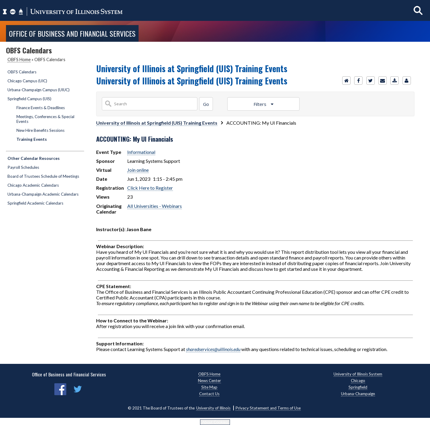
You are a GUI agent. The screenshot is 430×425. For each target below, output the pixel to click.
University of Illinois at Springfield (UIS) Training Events (156, 123)
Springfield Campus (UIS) (29, 98)
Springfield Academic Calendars (35, 203)
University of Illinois (213, 408)
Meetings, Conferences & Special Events (45, 119)
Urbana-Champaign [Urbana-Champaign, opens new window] (358, 393)
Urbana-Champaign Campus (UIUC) (38, 89)
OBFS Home (19, 59)
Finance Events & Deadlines (40, 107)
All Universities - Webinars (154, 206)
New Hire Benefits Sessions (40, 130)
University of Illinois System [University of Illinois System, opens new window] (358, 374)
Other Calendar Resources (33, 158)
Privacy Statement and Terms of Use (268, 408)
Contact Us (209, 393)
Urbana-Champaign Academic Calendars (43, 194)
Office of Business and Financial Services (72, 33)
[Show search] (418, 10)
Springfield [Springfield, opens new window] (357, 387)
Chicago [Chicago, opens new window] (358, 380)
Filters (261, 104)
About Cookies (215, 422)
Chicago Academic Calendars (33, 185)
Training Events (31, 139)
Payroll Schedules (23, 167)
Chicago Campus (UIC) (27, 80)
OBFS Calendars (21, 71)
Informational (141, 152)
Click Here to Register (150, 188)
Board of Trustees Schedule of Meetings (43, 176)
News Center (209, 380)
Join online (138, 170)
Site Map (209, 387)
